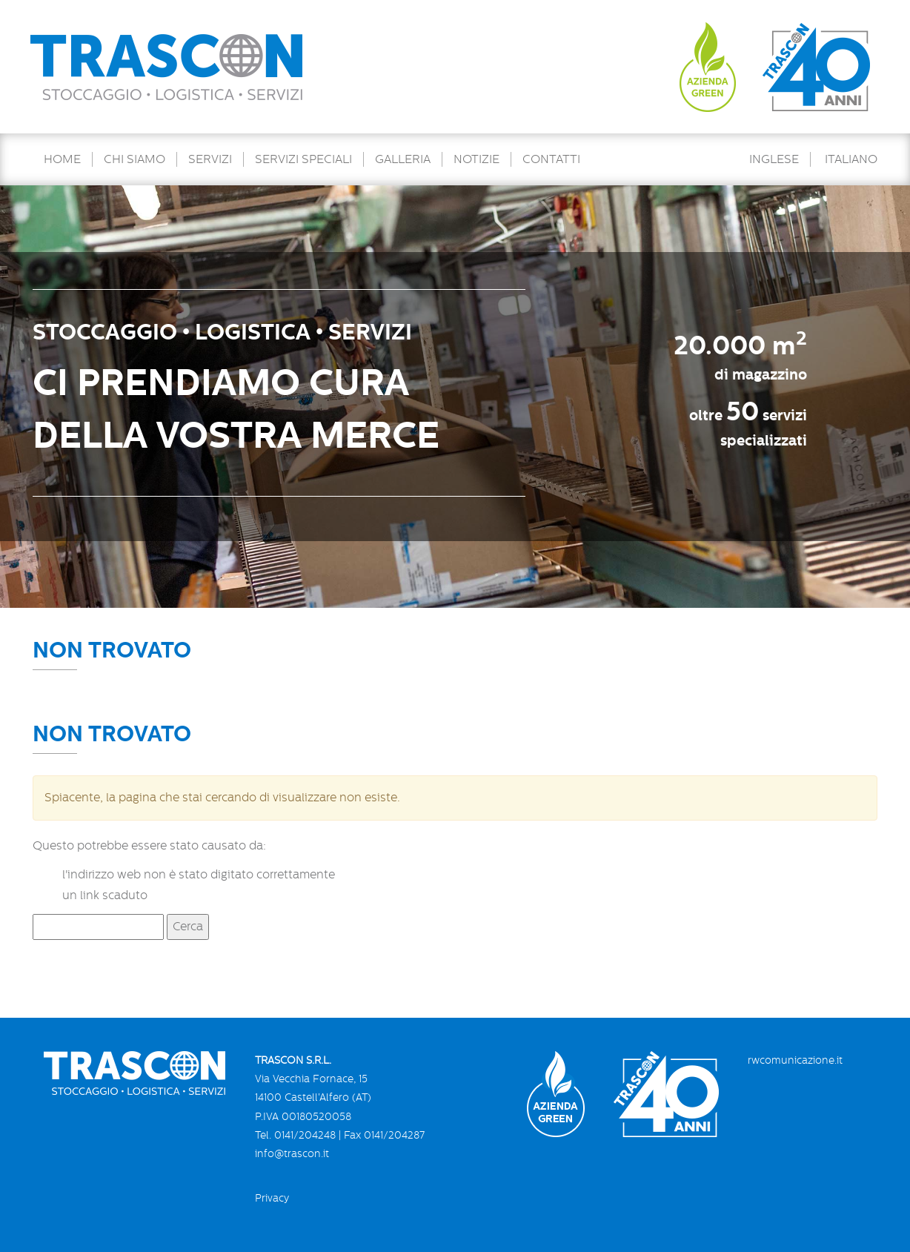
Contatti (551, 159)
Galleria (403, 159)
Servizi (210, 159)
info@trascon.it (292, 1153)
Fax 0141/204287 (384, 1135)
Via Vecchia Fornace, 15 (311, 1078)
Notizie (476, 159)
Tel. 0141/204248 (295, 1135)
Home (62, 159)
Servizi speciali (303, 159)
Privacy (272, 1198)
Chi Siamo (134, 159)
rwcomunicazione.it (795, 1060)
